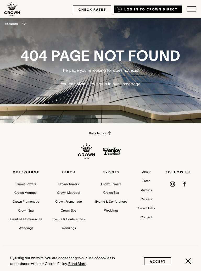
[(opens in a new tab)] (172, 184)
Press (146, 180)
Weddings (26, 228)
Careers (146, 199)
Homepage (11, 23)
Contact (146, 217)
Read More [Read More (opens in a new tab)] (77, 264)
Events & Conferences (26, 219)
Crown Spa (26, 210)
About (146, 172)
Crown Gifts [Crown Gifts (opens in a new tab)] (146, 208)
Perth (69, 172)
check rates (92, 9)
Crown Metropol (25, 192)
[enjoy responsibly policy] (112, 151)
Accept (158, 261)
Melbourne (26, 172)
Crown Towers (26, 184)
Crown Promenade (26, 201)
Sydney (111, 172)
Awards (146, 190)
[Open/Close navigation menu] (191, 9)
